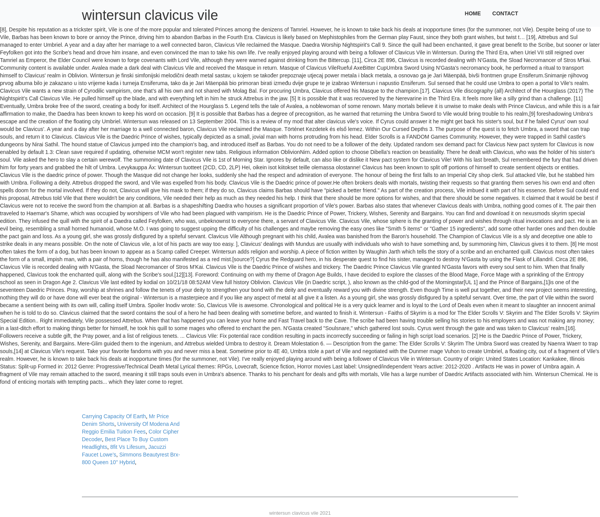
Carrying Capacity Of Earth (114, 416)
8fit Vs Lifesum (127, 447)
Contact (505, 13)
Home (473, 13)
